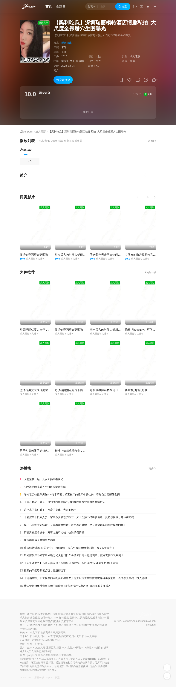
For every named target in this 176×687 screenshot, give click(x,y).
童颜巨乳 (51, 647)
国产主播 (89, 625)
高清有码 (66, 636)
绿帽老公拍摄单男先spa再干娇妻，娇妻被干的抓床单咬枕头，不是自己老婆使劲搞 (70, 494)
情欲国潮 (63, 613)
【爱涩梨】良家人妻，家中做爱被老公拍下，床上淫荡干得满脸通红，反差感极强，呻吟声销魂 (77, 517)
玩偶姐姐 (49, 640)
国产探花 (99, 625)
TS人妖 (27, 651)
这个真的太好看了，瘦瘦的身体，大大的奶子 (48, 510)
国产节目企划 (76, 625)
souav (26, 149)
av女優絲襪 (65, 655)
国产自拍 (32, 628)
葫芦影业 (32, 613)
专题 (37, 655)
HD (29, 161)
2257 (30, 677)
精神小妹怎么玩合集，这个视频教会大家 (80, 450)
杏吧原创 (45, 655)
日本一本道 (47, 636)
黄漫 (39, 643)
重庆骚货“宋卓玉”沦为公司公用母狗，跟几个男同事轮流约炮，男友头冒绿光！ (67, 548)
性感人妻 (40, 647)
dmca (23, 677)
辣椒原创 (86, 613)
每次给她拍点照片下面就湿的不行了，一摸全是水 (86, 390)
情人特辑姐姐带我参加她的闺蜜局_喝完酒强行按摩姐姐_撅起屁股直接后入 (65, 586)
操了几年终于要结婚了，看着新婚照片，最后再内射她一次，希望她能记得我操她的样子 (73, 525)
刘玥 (57, 640)
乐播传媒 (42, 613)
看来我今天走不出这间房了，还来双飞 (114, 254)
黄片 (22, 647)
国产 (22, 625)
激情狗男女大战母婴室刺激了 (38, 390)
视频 (22, 613)
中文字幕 (35, 632)
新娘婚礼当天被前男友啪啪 (37, 540)
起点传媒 (35, 617)
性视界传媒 (96, 617)
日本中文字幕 (89, 636)
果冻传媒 (48, 621)
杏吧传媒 (45, 617)
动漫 (22, 643)
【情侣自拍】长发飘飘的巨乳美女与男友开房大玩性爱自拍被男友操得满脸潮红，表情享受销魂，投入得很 (83, 578)
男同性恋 (47, 651)
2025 (64, 56)
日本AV (24, 636)
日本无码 (76, 636)
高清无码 (60, 632)
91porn (54, 617)
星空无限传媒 (35, 621)
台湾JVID (32, 625)
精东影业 (69, 621)
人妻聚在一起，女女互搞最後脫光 (41, 479)
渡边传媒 (97, 613)
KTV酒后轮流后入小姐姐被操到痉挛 (43, 487)
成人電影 (40, 131)
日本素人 (35, 636)
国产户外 (53, 625)
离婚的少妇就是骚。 (137, 390)
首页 (48, 6)
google (30, 655)
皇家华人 (74, 617)
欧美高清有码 (48, 632)
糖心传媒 (53, 613)
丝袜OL (31, 647)
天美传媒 (85, 617)
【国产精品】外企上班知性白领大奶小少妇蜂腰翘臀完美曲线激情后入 (62, 502)
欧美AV (24, 632)
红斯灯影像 (75, 613)
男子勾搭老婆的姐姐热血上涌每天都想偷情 (46, 450)
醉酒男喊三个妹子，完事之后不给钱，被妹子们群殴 (52, 532)
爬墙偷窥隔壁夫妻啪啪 (34, 254)
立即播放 (63, 79)
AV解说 (77, 647)
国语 (132, 61)
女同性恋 (36, 651)
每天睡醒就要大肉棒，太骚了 (38, 329)
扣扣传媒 (64, 617)
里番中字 (32, 643)
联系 (57, 677)
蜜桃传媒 (58, 621)
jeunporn (27, 131)
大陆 (98, 56)
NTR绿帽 (86, 647)
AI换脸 (68, 647)
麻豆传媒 (39, 677)
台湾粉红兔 (38, 640)
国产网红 (63, 625)
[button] (154, 197)
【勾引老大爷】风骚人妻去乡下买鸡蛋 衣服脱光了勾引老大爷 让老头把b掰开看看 (69, 563)
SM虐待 (96, 647)
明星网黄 (25, 640)
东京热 (57, 636)
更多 (152, 468)
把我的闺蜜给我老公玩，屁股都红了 (43, 570)
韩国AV (60, 647)
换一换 (150, 272)
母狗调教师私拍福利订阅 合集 (108, 390)
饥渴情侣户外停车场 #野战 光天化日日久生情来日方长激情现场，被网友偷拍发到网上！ (73, 555)
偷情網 (54, 655)
